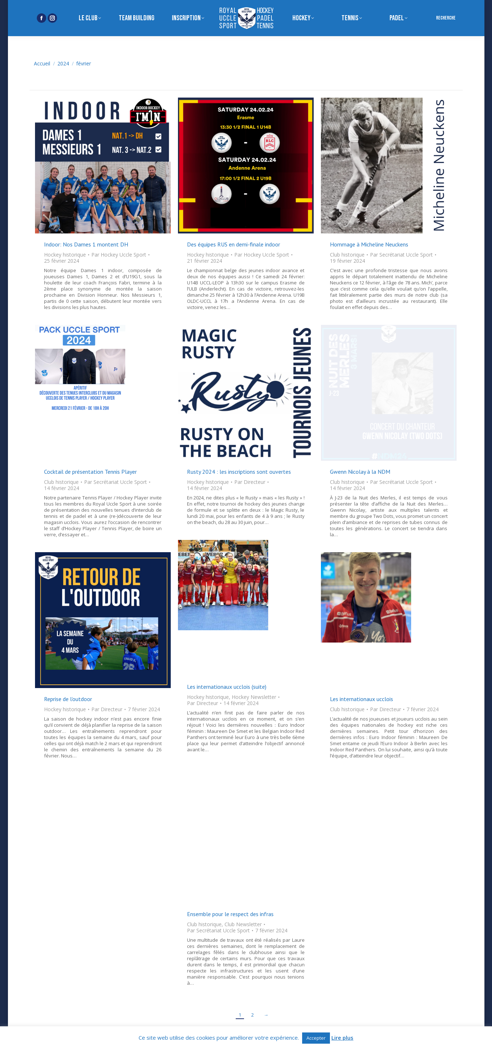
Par (118, 255)
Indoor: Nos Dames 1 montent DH (86, 244)
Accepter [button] (316, 1038)
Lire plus (342, 1038)
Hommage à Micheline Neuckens (369, 244)
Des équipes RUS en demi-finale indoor (233, 244)
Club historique (347, 254)
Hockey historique (65, 254)
